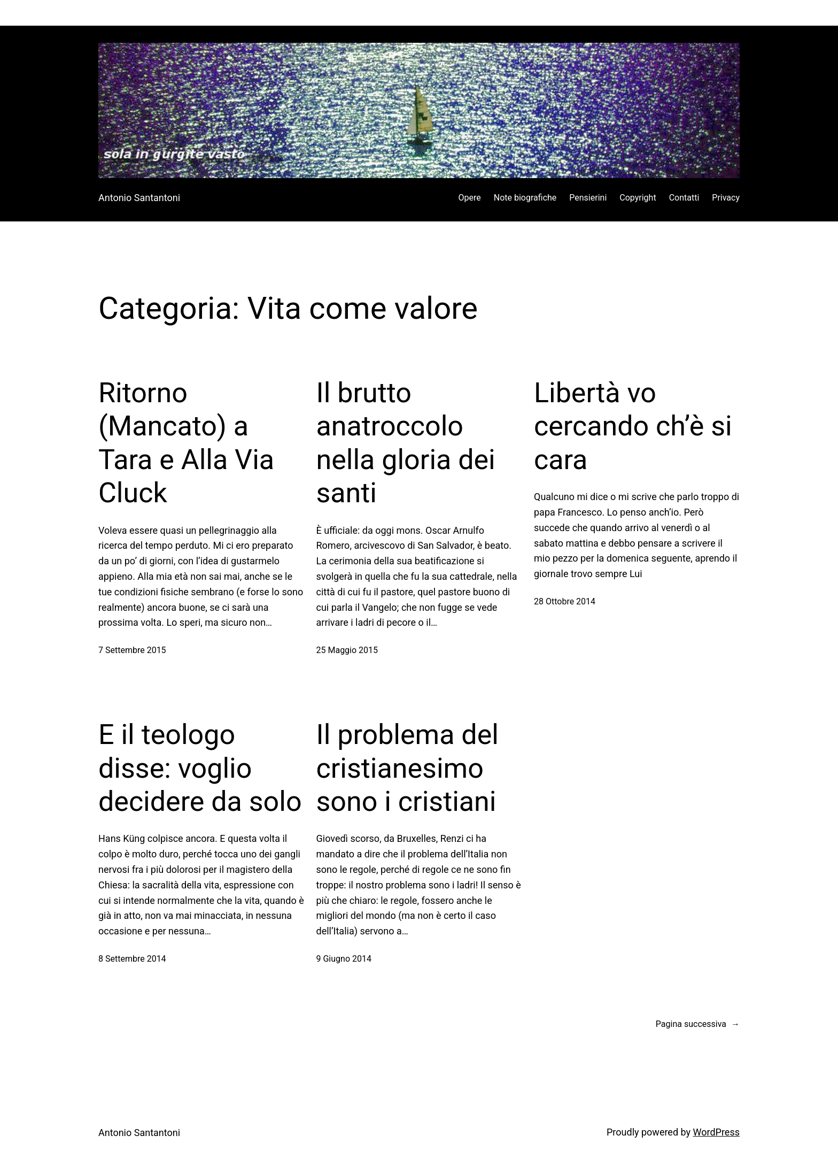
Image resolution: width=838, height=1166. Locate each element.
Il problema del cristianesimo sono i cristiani (407, 768)
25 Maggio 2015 (347, 650)
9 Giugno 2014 (343, 959)
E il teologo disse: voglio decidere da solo (200, 768)
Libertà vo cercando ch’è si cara (633, 426)
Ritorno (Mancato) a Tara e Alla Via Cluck (186, 443)
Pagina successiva (698, 1024)
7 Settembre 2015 (132, 650)
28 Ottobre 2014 (564, 601)
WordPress (716, 1132)
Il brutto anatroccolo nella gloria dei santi (405, 443)
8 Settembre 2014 (132, 959)
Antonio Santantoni (139, 197)
